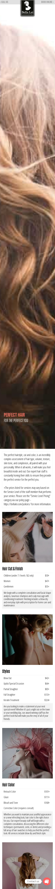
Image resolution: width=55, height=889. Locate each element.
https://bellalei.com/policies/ (17, 504)
